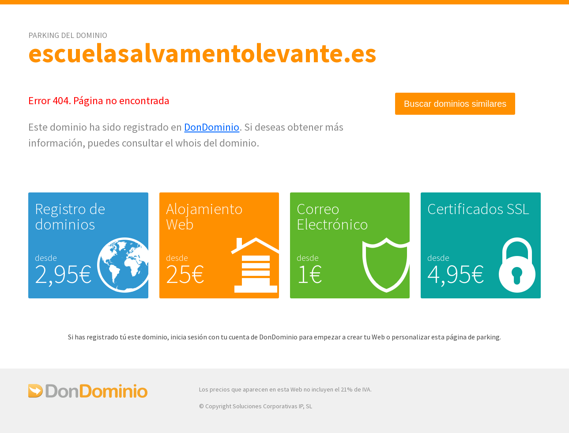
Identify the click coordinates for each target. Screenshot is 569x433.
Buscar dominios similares (455, 104)
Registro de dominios (70, 216)
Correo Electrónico (332, 216)
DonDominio (211, 127)
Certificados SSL (478, 208)
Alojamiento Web (204, 216)
